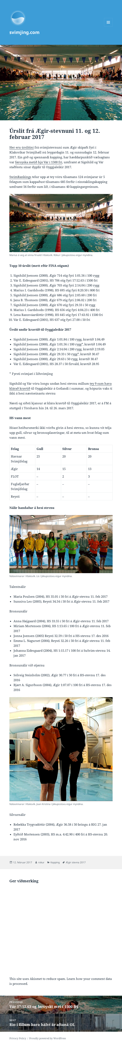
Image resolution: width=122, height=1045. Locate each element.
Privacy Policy (17, 1038)
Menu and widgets (108, 26)
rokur (41, 862)
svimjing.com (24, 32)
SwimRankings (20, 177)
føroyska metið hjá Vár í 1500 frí (38, 162)
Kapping (55, 862)
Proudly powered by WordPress (47, 1038)
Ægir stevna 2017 (76, 862)
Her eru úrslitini (21, 147)
